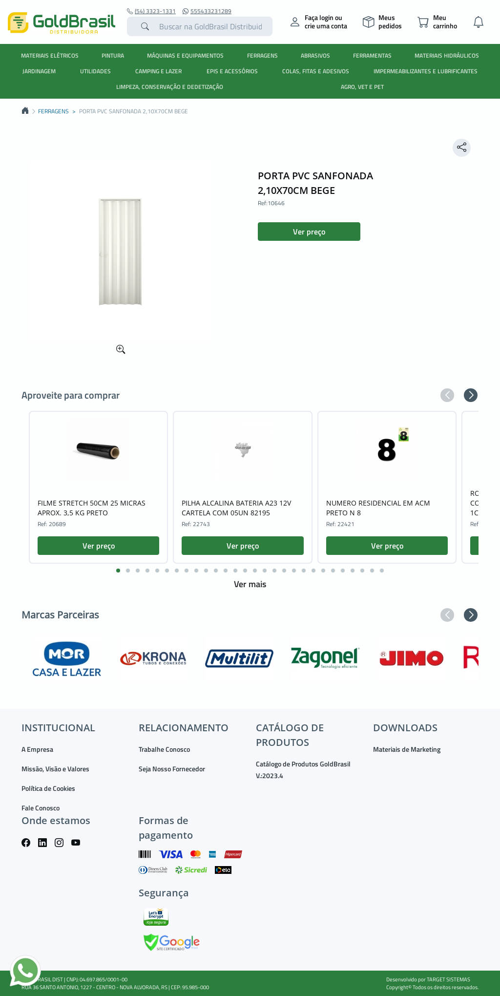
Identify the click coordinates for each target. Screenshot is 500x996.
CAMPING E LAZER (158, 71)
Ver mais (250, 584)
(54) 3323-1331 (151, 11)
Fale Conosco (40, 808)
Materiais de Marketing (406, 749)
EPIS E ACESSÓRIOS (232, 71)
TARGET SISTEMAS (448, 979)
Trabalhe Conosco (164, 749)
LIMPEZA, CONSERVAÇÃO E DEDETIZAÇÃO (169, 86)
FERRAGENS (262, 55)
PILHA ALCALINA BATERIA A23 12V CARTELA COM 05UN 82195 (236, 507)
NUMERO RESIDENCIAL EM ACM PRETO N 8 (378, 507)
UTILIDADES (95, 71)
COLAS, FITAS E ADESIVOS (315, 71)
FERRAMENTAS (372, 55)
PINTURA (113, 55)
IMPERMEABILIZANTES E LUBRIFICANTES (426, 71)
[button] (447, 395)
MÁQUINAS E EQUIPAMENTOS (185, 55)
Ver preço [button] (309, 231)
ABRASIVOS (315, 55)
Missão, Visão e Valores (55, 768)
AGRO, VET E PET (362, 86)
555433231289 (207, 11)
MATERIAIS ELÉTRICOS (50, 55)
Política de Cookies (48, 788)
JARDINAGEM (39, 71)
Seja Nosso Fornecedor (172, 768)
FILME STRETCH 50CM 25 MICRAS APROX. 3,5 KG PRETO (92, 507)
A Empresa (37, 749)
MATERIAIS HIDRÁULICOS (447, 55)
